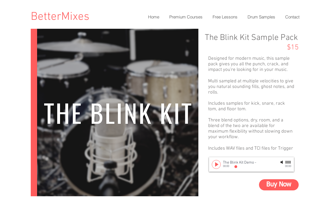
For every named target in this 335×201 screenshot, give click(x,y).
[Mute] (282, 162)
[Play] (216, 164)
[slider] (288, 162)
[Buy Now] (279, 184)
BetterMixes (60, 17)
